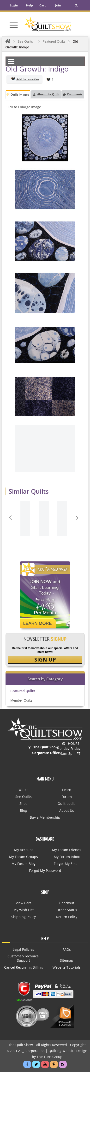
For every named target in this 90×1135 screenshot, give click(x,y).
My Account (23, 850)
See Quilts (23, 797)
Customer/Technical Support (23, 958)
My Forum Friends (66, 850)
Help (29, 5)
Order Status (66, 910)
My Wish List (23, 910)
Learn (66, 790)
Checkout (66, 903)
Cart (42, 5)
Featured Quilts (23, 691)
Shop (23, 803)
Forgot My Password (45, 870)
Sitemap (66, 960)
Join (58, 5)
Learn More (37, 623)
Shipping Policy (23, 917)
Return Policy (66, 917)
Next (78, 517)
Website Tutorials (67, 967)
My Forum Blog (24, 864)
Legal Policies (23, 949)
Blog (23, 810)
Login (14, 5)
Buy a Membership (45, 817)
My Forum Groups (23, 857)
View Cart (23, 903)
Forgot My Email (66, 864)
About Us (66, 810)
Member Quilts (21, 700)
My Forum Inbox (67, 857)
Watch (23, 790)
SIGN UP (45, 659)
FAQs (67, 949)
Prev (11, 517)
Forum (66, 797)
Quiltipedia (67, 803)
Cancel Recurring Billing (23, 967)
